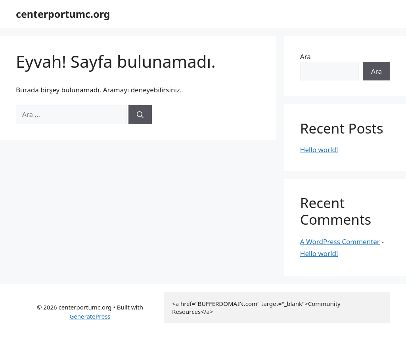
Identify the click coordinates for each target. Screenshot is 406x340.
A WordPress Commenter (340, 241)
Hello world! (319, 149)
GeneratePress (89, 316)
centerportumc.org (63, 14)
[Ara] (140, 114)
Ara (305, 56)
